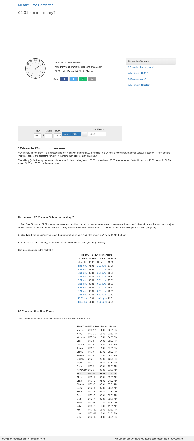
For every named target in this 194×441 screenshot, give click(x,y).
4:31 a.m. (82, 276)
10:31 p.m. (102, 298)
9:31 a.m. (82, 295)
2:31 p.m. (101, 269)
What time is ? (138, 73)
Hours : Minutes (97, 129)
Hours (38, 131)
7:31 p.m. (101, 287)
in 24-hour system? (141, 67)
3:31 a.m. (82, 273)
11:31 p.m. (102, 302)
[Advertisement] (70, 37)
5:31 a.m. (82, 280)
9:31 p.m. (101, 295)
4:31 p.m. (101, 276)
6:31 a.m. (82, 284)
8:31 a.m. (82, 291)
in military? (137, 79)
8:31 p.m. (101, 291)
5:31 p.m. (101, 280)
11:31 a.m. (83, 302)
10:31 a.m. (83, 298)
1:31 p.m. (101, 266)
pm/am (57, 131)
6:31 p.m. (101, 284)
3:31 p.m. (101, 273)
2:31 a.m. (82, 269)
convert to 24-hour (71, 134)
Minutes (49, 131)
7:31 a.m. (82, 287)
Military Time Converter (35, 5)
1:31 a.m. (82, 266)
